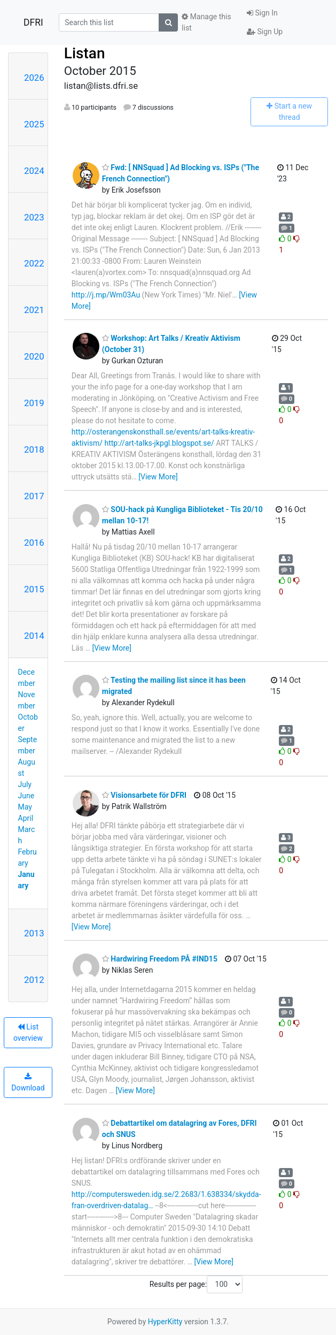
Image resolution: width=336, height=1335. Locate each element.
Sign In (262, 13)
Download (27, 1082)
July (25, 784)
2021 (34, 309)
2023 (34, 217)
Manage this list (206, 22)
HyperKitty (165, 1321)
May (25, 807)
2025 (34, 124)
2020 (34, 356)
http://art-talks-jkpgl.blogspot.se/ (159, 443)
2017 (34, 496)
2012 (34, 979)
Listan (84, 53)
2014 (34, 635)
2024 (34, 170)
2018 (34, 449)
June (26, 795)
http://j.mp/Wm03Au (106, 295)
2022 (34, 263)
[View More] (157, 476)
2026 (34, 77)
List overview (28, 1032)
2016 (34, 542)
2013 (34, 933)
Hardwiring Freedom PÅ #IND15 (159, 959)
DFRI (33, 22)
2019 (34, 403)
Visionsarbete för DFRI (144, 795)
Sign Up (265, 31)
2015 (34, 589)
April (26, 818)
